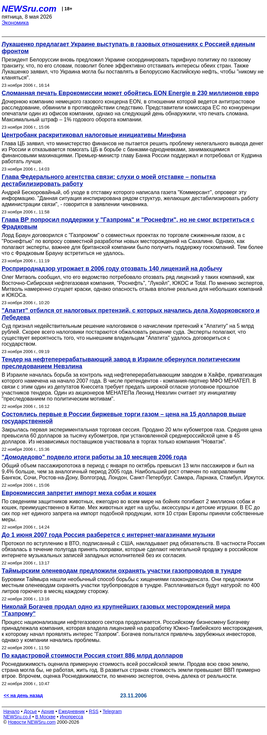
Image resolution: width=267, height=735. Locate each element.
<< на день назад (23, 695)
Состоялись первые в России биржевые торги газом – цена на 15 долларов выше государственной (124, 418)
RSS (93, 711)
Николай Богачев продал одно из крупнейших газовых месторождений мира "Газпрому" (116, 610)
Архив (47, 711)
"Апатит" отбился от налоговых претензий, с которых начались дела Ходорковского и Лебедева (131, 314)
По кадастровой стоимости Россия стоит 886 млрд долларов (92, 655)
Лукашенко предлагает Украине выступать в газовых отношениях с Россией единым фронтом (128, 48)
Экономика (15, 23)
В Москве (45, 716)
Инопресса (71, 716)
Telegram (112, 711)
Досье (30, 711)
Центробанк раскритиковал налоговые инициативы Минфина (94, 135)
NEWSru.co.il (17, 716)
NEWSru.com (29, 9)
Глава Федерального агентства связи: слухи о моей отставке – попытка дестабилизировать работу (109, 180)
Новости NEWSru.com (32, 722)
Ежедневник (72, 711)
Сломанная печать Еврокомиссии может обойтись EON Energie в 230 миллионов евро (130, 93)
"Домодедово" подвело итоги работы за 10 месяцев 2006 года (94, 457)
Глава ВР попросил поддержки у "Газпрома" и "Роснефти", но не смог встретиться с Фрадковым (128, 223)
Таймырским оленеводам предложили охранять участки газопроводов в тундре (121, 570)
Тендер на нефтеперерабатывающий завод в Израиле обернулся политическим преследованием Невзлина (121, 363)
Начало (11, 711)
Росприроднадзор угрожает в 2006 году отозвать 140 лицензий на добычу (112, 268)
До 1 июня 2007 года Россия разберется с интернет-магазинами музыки (108, 535)
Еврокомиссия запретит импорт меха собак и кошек (79, 493)
